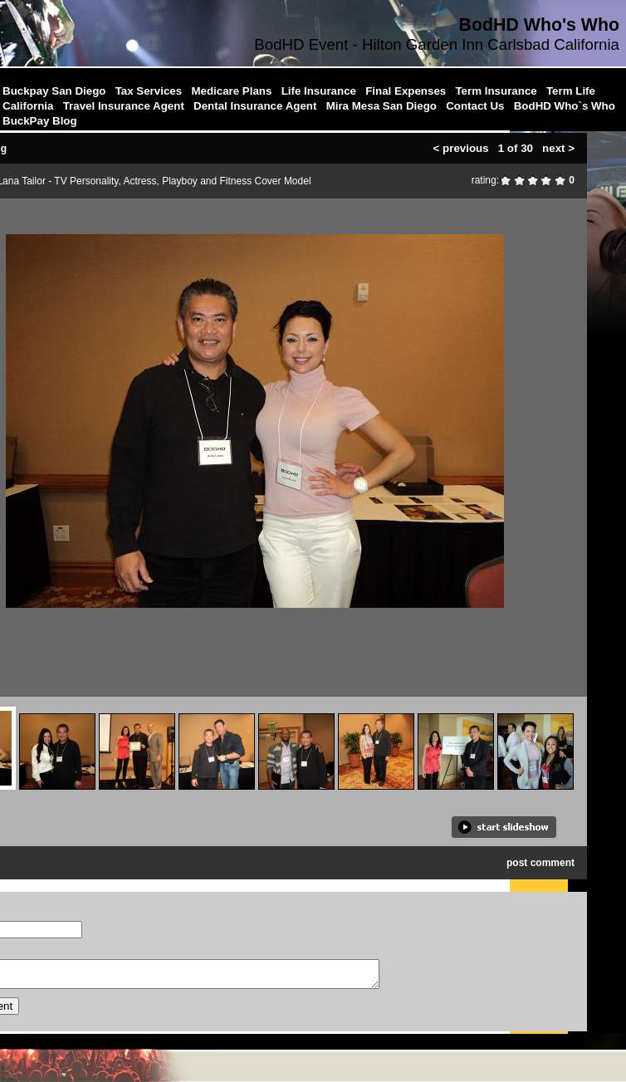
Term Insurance (495, 91)
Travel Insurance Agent (123, 106)
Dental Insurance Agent (254, 106)
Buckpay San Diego (53, 91)
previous (466, 146)
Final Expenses (405, 91)
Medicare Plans (231, 91)
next (553, 146)
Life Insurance (318, 91)
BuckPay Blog (39, 121)
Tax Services (149, 91)
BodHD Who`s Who (564, 106)
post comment (540, 860)
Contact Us (475, 106)
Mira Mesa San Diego (381, 106)
